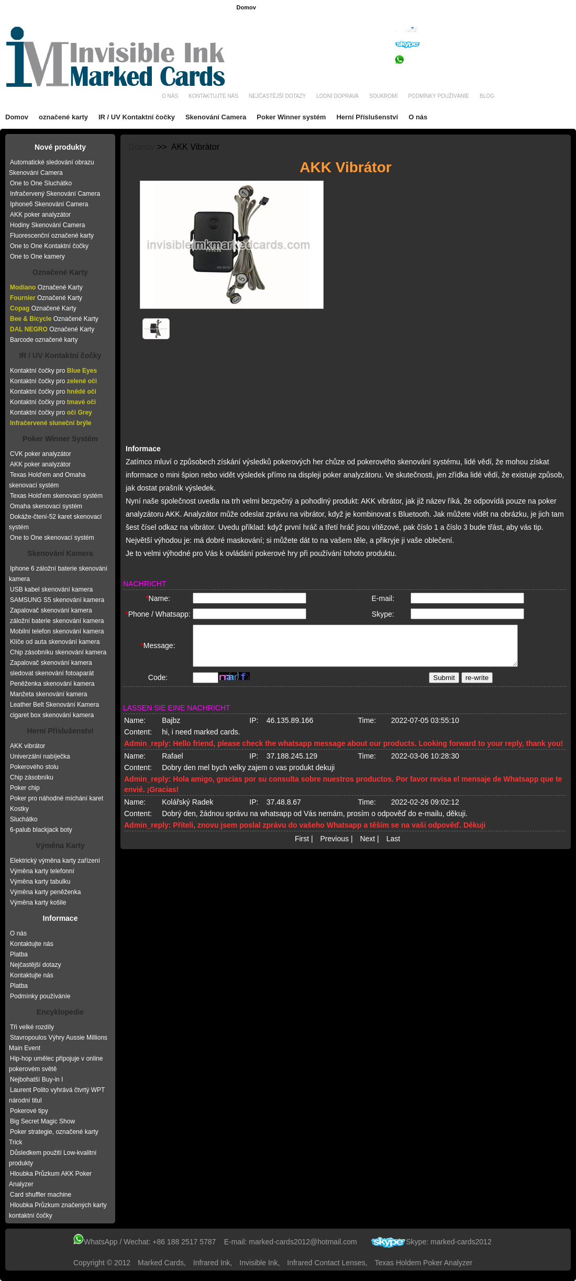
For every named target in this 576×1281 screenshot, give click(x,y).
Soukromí (383, 96)
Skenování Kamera (60, 553)
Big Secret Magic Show (42, 1121)
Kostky (19, 808)
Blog (487, 96)
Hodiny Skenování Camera (47, 225)
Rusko (539, 8)
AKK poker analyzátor (40, 214)
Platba (19, 954)
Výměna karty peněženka (45, 892)
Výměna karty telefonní (42, 871)
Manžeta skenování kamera (48, 694)
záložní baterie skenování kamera (57, 621)
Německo (348, 8)
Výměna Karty (60, 845)
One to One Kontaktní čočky (49, 246)
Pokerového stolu (34, 767)
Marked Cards (161, 1262)
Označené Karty (60, 272)
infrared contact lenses (326, 1262)
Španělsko (475, 8)
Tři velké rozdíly (32, 1027)
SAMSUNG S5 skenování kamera (57, 600)
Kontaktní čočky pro (53, 370)
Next (367, 847)
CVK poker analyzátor (40, 454)
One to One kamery (37, 256)
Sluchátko (24, 819)
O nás (170, 96)
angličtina (285, 8)
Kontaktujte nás (213, 96)
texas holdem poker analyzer (424, 1262)
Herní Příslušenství (367, 117)
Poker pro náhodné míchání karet (56, 798)
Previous (334, 847)
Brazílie (379, 8)
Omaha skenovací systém (46, 506)
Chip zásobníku (31, 777)
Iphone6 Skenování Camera (49, 204)
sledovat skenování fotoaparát (52, 673)
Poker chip (25, 788)
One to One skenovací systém (52, 537)
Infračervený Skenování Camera (55, 193)
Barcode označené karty (43, 339)
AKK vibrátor (27, 746)
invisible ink (258, 1262)
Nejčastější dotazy (277, 96)
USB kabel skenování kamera (51, 589)
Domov (246, 7)
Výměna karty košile (38, 902)
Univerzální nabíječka (40, 756)
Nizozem (510, 8)
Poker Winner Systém (60, 439)
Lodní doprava (337, 96)
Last (393, 847)
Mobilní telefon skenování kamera (57, 631)
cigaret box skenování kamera (52, 715)
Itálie (563, 8)
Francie (316, 8)
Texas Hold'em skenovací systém (56, 495)
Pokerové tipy (29, 1111)
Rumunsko (439, 8)
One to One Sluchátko (41, 183)
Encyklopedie (60, 1012)
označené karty (63, 117)
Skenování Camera (215, 117)
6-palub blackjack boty (41, 829)
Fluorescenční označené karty (52, 235)
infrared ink (211, 1262)
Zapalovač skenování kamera (51, 610)
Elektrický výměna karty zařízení (55, 860)
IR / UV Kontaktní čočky (136, 117)
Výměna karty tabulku (40, 881)
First (302, 847)
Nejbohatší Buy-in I (36, 1079)
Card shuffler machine (40, 1194)
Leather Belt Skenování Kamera (54, 704)
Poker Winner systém (291, 117)
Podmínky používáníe (438, 96)
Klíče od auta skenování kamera (54, 641)
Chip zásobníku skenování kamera (58, 652)
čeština (407, 8)
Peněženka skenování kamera (52, 683)
